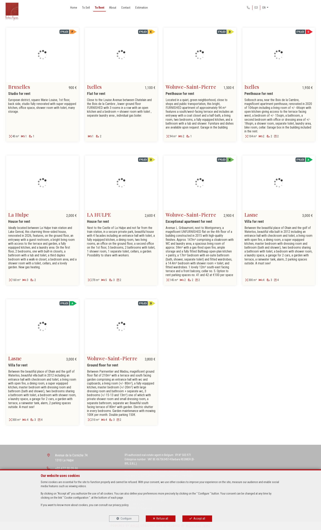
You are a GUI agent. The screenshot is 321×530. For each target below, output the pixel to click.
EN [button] (264, 7)
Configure (126, 518)
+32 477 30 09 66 (66, 468)
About (112, 7)
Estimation (141, 7)
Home (73, 7)
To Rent (99, 7)
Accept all (199, 518)
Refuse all (162, 518)
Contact (125, 7)
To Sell (86, 7)
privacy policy (120, 505)
